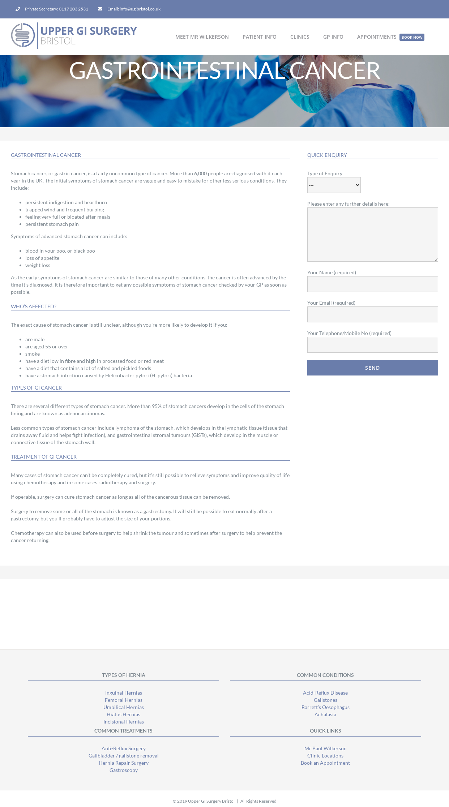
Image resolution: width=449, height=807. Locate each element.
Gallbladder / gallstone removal (124, 755)
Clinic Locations (325, 755)
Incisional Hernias (123, 721)
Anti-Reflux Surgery (124, 748)
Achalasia (325, 714)
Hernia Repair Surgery (124, 763)
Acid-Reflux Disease (325, 693)
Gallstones (325, 700)
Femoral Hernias (123, 700)
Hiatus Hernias (123, 714)
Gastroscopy (124, 770)
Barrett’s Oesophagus (326, 707)
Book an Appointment (325, 763)
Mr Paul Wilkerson (325, 748)
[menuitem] (52, 9)
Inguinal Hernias (123, 693)
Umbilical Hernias (123, 707)
